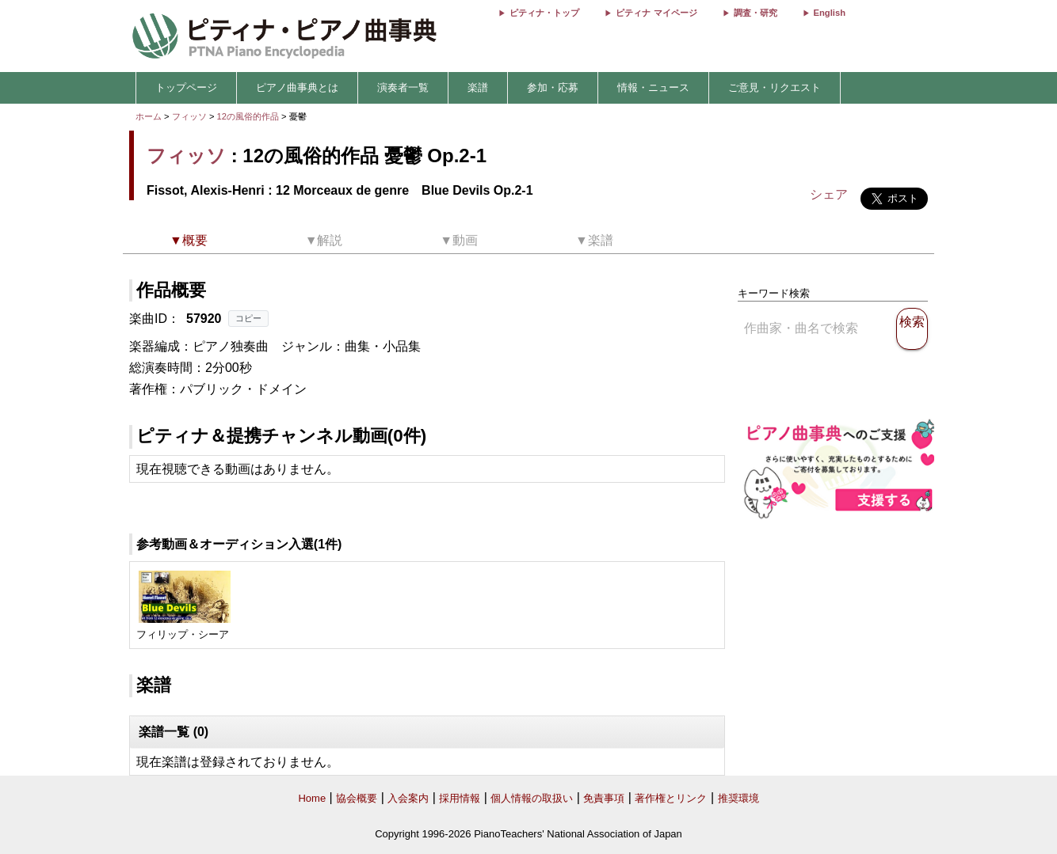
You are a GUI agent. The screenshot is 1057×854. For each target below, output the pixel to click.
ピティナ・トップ (544, 12)
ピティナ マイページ (656, 12)
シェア (829, 194)
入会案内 (408, 798)
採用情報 (459, 798)
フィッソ (189, 116)
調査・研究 (755, 12)
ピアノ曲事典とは (297, 87)
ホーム (148, 116)
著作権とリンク (671, 798)
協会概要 (356, 798)
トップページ (186, 87)
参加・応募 (552, 87)
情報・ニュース (653, 87)
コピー (248, 318)
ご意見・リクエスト (774, 87)
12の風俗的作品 (249, 116)
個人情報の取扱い (531, 798)
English (829, 12)
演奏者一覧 (403, 87)
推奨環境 (738, 798)
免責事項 (603, 798)
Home (312, 798)
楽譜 (477, 87)
